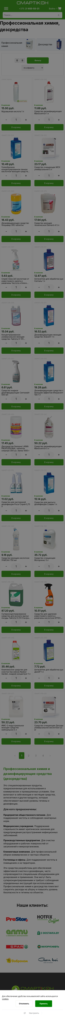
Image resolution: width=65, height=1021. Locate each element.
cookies (5, 999)
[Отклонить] (24, 1003)
